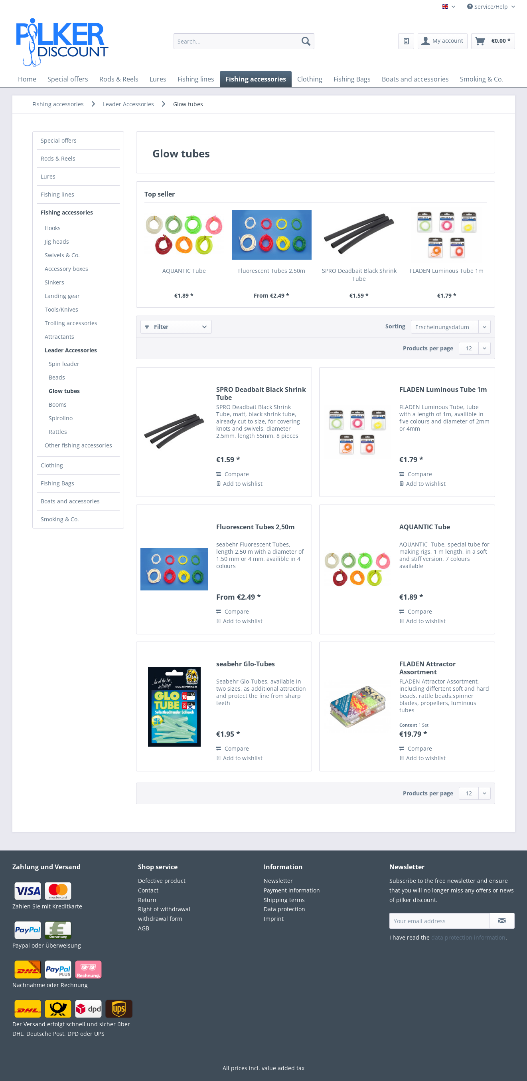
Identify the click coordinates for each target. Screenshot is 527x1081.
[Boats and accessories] (415, 79)
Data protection (284, 909)
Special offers (59, 140)
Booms (58, 404)
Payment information (292, 890)
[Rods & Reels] (119, 79)
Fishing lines (57, 194)
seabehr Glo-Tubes (245, 664)
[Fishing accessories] (256, 79)
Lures (48, 176)
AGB (143, 928)
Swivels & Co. (62, 255)
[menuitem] (244, 46)
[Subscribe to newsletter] (502, 921)
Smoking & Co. (60, 519)
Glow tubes (64, 391)
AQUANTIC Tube (184, 270)
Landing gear (62, 296)
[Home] (27, 79)
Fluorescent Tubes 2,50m (271, 270)
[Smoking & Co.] (481, 79)
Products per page (428, 348)
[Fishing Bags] (352, 79)
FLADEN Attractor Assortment (427, 668)
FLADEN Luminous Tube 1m (447, 270)
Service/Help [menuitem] (488, 6)
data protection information (468, 937)
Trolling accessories (71, 323)
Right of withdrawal (164, 909)
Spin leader (64, 364)
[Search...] (244, 41)
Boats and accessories (70, 501)
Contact (148, 890)
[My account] (443, 41)
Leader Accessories (71, 350)
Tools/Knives (61, 309)
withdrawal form (160, 918)
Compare (232, 474)
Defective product (162, 880)
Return (147, 900)
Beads (57, 377)
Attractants (59, 336)
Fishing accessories (67, 212)
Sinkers (54, 282)
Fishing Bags (57, 483)
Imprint (274, 918)
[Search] (306, 41)
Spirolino (61, 418)
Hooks (53, 228)
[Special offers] (68, 79)
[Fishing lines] (196, 79)
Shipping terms (284, 900)
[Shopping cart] (493, 41)
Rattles (58, 431)
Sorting (395, 326)
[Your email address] (439, 921)
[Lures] (158, 79)
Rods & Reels (58, 158)
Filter (156, 326)
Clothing (52, 465)
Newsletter (278, 880)
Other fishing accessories (78, 445)
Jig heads (57, 241)
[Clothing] (310, 79)
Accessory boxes (66, 268)
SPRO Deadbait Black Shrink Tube (359, 274)
